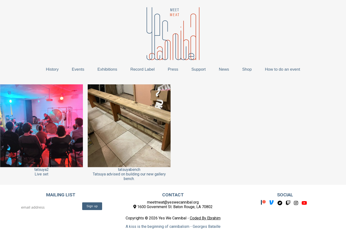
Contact (173, 195)
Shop (247, 69)
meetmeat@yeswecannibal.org (173, 202)
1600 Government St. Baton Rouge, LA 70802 (173, 207)
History (52, 69)
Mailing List (60, 195)
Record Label (142, 69)
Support (198, 69)
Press (173, 69)
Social (285, 195)
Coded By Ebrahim (205, 218)
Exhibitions (107, 69)
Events (78, 69)
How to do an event (282, 69)
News (224, 69)
